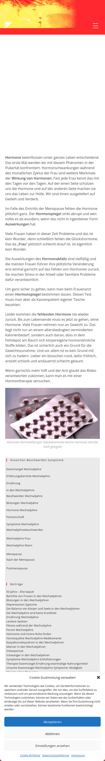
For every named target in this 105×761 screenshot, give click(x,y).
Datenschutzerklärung (55, 755)
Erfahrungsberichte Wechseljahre (28, 476)
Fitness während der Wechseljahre (28, 625)
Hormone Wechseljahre (21, 510)
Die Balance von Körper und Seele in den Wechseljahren (43, 608)
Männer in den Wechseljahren (25, 647)
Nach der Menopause (20, 560)
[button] (98, 677)
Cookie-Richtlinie (30, 755)
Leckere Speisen (16, 621)
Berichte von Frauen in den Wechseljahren (34, 596)
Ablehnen (52, 734)
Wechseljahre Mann (19, 545)
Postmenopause (16, 568)
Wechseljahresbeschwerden (24, 530)
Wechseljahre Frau (18, 538)
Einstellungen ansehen (53, 745)
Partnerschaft (15, 517)
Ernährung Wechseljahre (22, 617)
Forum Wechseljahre (19, 630)
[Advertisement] (52, 100)
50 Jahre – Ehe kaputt (20, 592)
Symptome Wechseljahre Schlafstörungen (33, 659)
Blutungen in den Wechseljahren (27, 600)
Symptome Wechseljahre (22, 524)
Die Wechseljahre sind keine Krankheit (31, 613)
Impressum (78, 755)
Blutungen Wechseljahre (22, 503)
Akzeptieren (52, 722)
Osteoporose (14, 651)
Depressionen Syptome (21, 604)
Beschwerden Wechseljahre (24, 496)
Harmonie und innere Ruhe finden (28, 634)
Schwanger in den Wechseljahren (28, 655)
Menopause (14, 554)
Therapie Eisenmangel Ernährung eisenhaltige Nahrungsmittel (46, 663)
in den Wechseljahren (20, 490)
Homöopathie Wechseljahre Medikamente (33, 638)
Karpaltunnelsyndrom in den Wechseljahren (35, 642)
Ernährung (13, 483)
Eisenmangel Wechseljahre (23, 469)
